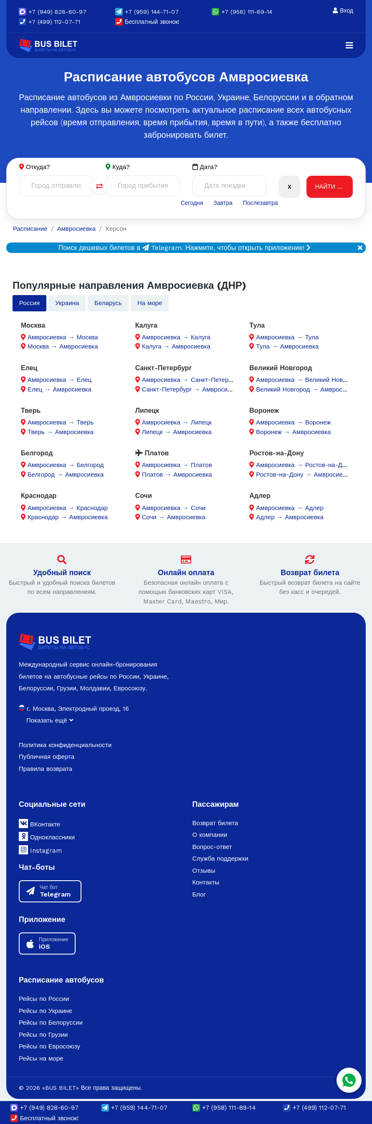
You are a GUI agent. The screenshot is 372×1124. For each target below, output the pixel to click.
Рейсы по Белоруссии (51, 1022)
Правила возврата (45, 769)
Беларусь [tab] (108, 303)
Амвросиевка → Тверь (61, 422)
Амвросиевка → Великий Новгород (307, 380)
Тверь (30, 410)
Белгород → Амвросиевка (66, 474)
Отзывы (203, 870)
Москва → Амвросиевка (63, 346)
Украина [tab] (67, 303)
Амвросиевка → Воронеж (293, 422)
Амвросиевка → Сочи (173, 508)
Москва (33, 325)
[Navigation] (349, 45)
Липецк (147, 410)
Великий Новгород (280, 368)
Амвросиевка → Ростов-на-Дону (304, 465)
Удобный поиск (62, 572)
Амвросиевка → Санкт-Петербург (191, 380)
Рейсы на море (41, 1058)
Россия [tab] (29, 303)
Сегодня (192, 203)
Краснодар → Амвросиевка (68, 517)
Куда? (121, 167)
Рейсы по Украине (45, 1011)
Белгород (37, 453)
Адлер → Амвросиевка (290, 517)
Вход (343, 10)
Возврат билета (310, 572)
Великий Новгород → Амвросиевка (307, 389)
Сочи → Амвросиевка (173, 517)
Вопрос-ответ (212, 847)
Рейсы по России (44, 999)
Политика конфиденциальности (65, 745)
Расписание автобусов (61, 979)
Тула (257, 325)
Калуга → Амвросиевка (176, 346)
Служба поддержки (220, 858)
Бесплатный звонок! (147, 21)
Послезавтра (260, 203)
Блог (199, 894)
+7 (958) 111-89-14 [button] (242, 11)
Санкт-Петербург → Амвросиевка (191, 389)
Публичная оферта (46, 756)
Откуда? (38, 167)
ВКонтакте (39, 823)
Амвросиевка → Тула (287, 337)
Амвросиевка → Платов (177, 465)
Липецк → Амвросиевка (177, 432)
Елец (29, 368)
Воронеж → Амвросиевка (293, 432)
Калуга (146, 325)
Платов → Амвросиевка (177, 474)
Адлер (259, 496)
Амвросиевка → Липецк (177, 422)
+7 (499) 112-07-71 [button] (49, 21)
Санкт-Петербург (163, 368)
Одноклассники (47, 836)
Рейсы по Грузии (43, 1034)
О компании (210, 835)
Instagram (40, 849)
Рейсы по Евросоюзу (49, 1046)
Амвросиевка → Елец (59, 380)
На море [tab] (149, 303)
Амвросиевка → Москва (63, 337)
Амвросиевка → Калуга (176, 337)
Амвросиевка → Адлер (290, 508)
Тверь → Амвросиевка (61, 432)
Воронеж (264, 410)
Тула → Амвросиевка (287, 346)
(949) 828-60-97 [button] (52, 11)
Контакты (206, 882)
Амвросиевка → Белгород (66, 465)
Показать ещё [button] (49, 720)
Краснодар (38, 496)
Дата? (205, 167)
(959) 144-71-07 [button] (147, 11)
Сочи (143, 496)
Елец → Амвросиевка (59, 389)
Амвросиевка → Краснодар (68, 508)
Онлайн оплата (186, 572)
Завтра (222, 203)
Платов (152, 453)
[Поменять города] (99, 186)
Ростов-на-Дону (276, 453)
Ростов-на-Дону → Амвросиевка (304, 474)
